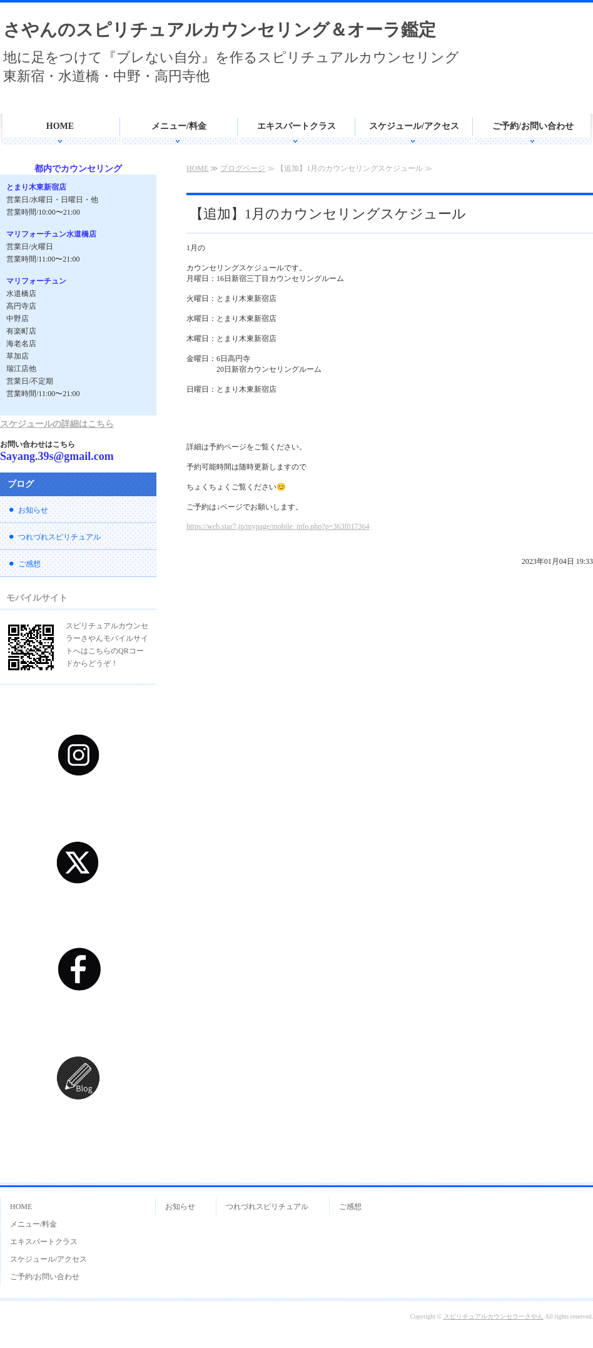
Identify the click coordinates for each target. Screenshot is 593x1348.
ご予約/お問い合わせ (533, 126)
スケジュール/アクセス (414, 126)
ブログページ (242, 168)
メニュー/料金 (178, 126)
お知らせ (33, 510)
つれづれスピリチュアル (59, 537)
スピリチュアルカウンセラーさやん (493, 1316)
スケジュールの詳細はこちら (57, 424)
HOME (60, 126)
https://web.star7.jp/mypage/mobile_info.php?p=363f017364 (277, 526)
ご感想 (29, 563)
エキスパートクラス (296, 126)
